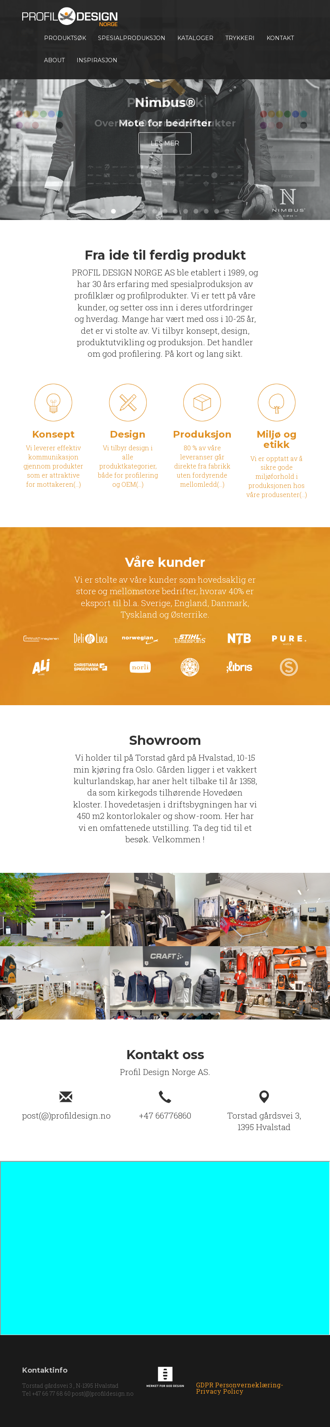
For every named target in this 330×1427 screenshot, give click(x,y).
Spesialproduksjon (131, 38)
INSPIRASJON (97, 60)
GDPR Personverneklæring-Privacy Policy (239, 1388)
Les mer (165, 143)
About (54, 60)
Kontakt (280, 38)
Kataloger (195, 38)
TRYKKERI (240, 38)
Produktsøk (65, 38)
